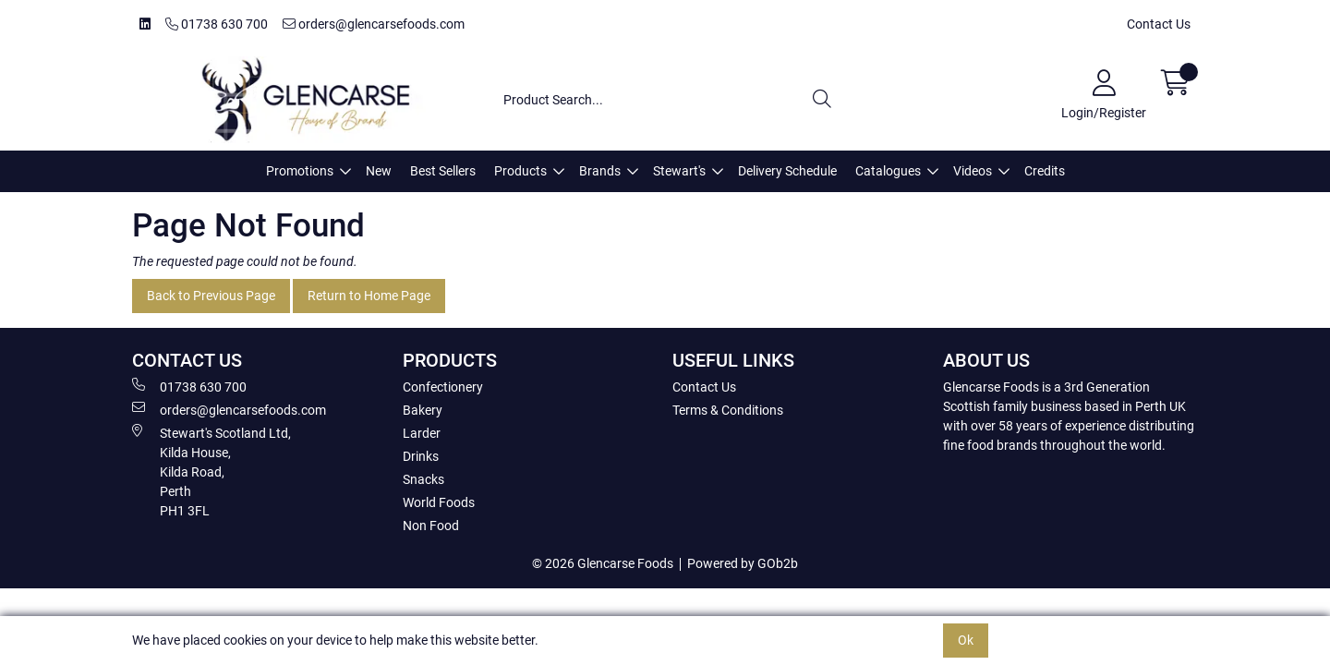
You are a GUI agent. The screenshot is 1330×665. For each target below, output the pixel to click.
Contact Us (1159, 24)
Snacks (423, 479)
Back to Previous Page (211, 295)
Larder (422, 433)
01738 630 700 (216, 24)
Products (520, 170)
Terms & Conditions (727, 410)
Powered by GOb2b (742, 563)
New (379, 170)
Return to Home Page (369, 295)
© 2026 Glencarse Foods (602, 563)
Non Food (431, 525)
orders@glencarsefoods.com (374, 24)
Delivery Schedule (787, 170)
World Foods (439, 502)
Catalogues (888, 170)
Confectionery (443, 387)
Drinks (421, 456)
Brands (600, 170)
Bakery (422, 410)
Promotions (299, 170)
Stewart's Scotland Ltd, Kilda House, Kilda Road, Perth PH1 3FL (211, 471)
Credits (1044, 170)
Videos (972, 170)
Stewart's (679, 170)
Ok (965, 640)
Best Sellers (443, 170)
